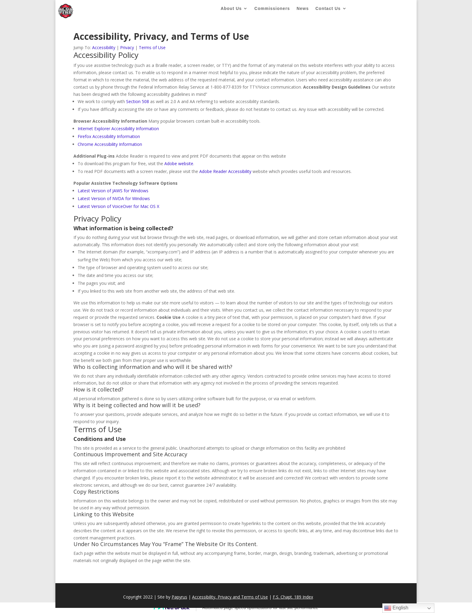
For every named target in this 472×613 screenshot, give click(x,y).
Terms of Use (152, 47)
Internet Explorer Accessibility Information (118, 128)
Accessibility (103, 47)
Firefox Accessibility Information (109, 136)
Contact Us (328, 8)
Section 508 (137, 101)
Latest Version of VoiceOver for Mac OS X (118, 206)
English (396, 608)
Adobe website (178, 163)
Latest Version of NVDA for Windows (114, 198)
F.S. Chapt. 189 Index (293, 597)
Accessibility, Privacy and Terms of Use (230, 597)
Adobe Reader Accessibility (225, 171)
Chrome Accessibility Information (110, 144)
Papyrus (179, 597)
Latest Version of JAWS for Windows (113, 190)
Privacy (127, 47)
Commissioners (272, 8)
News (303, 8)
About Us (231, 8)
